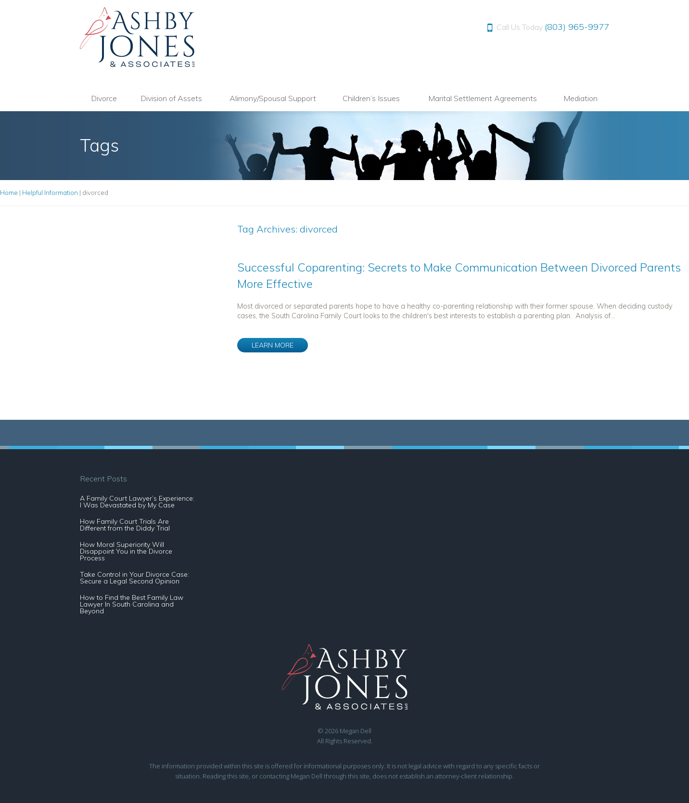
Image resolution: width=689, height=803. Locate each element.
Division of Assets (171, 98)
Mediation (580, 98)
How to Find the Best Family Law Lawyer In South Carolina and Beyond (131, 604)
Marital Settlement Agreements (482, 98)
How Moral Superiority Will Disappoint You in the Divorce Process (126, 551)
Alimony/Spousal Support (273, 98)
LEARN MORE (272, 345)
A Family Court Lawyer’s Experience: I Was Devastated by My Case (137, 501)
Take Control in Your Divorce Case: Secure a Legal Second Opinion (134, 577)
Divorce (104, 98)
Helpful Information (50, 192)
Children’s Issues (371, 98)
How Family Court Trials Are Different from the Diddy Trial (125, 524)
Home (9, 192)
